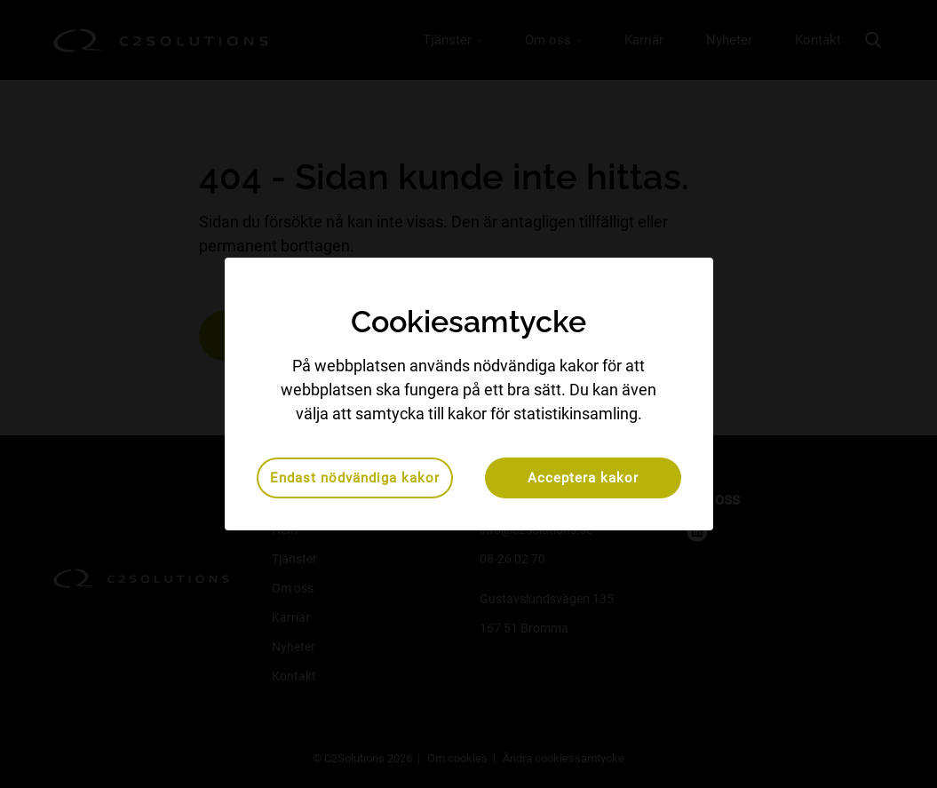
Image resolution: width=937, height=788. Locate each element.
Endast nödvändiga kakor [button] (355, 478)
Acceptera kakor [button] (583, 478)
